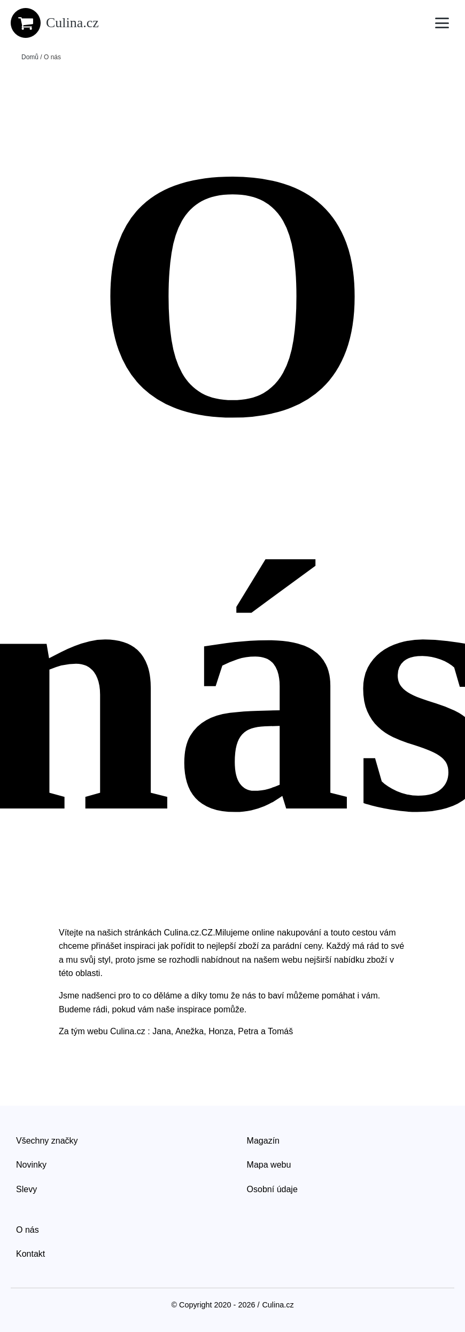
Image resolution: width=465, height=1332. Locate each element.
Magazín (263, 1140)
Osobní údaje (272, 1189)
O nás (27, 1229)
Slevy (26, 1189)
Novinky (31, 1164)
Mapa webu (269, 1164)
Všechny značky (47, 1140)
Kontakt (30, 1253)
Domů (29, 57)
